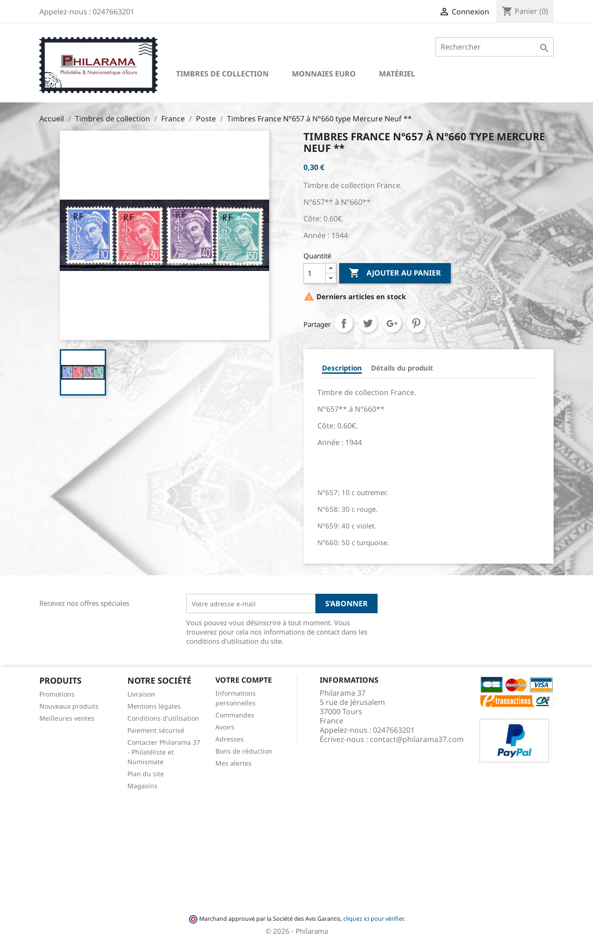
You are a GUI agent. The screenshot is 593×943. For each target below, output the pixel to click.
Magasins (142, 785)
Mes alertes (233, 763)
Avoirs (224, 727)
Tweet (368, 323)
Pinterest (416, 323)
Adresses (229, 739)
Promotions (57, 694)
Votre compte (243, 680)
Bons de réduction (243, 751)
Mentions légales (154, 706)
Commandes (234, 714)
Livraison (141, 694)
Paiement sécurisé (155, 730)
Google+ (392, 323)
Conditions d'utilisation (163, 718)
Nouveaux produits (69, 706)
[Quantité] (314, 273)
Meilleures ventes (67, 718)
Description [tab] (342, 367)
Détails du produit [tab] (402, 367)
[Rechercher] (494, 47)
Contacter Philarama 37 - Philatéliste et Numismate (163, 752)
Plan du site (145, 773)
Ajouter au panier (395, 273)
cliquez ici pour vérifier (373, 919)
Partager (343, 323)
